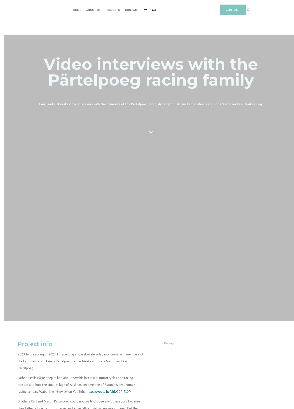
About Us (93, 9)
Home (77, 9)
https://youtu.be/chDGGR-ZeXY (109, 391)
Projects (113, 9)
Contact (132, 9)
